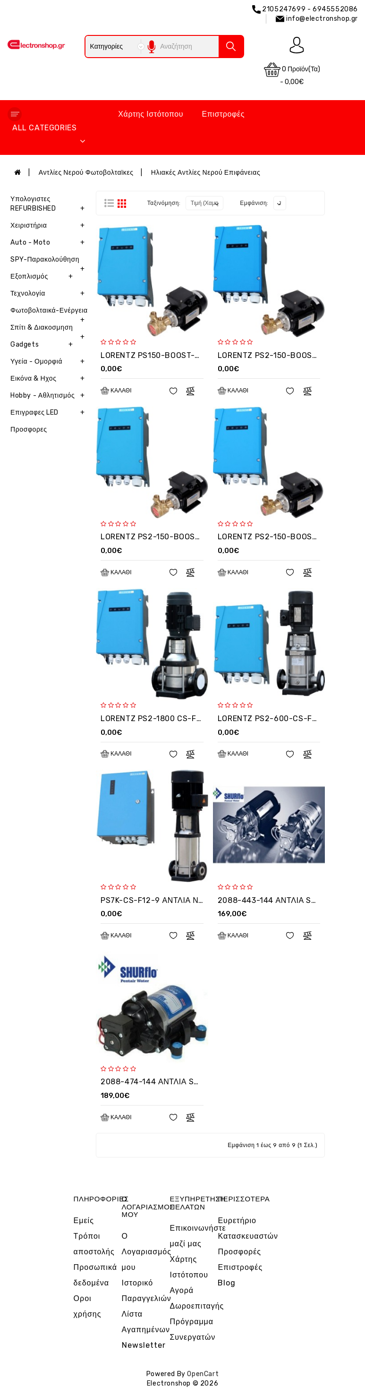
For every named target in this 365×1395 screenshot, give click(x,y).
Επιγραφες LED (49, 412)
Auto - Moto (49, 242)
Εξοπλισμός (43, 276)
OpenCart (203, 1374)
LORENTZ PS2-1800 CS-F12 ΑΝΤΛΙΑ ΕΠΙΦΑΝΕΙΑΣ (193, 718)
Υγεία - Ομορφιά (49, 361)
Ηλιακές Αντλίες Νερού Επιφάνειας (205, 173)
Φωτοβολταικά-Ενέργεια (49, 312)
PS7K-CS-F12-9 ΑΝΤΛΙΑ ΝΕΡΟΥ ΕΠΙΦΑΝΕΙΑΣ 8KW (195, 900)
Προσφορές (239, 1251)
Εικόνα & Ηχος (49, 378)
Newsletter (144, 1345)
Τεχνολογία (49, 293)
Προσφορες (28, 429)
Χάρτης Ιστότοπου (150, 114)
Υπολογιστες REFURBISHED (49, 206)
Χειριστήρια (49, 225)
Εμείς (84, 1220)
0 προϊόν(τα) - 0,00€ (292, 73)
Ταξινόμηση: (164, 203)
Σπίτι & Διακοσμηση (49, 329)
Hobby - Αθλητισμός (49, 395)
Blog (227, 1282)
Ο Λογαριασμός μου (146, 1252)
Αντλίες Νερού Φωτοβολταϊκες (86, 173)
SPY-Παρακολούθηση (49, 261)
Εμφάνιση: (254, 203)
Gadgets (43, 344)
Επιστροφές (223, 114)
